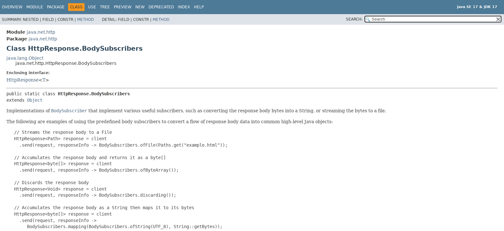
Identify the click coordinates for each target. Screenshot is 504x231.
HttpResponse (22, 79)
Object (34, 100)
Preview (122, 7)
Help (199, 7)
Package (56, 7)
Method (85, 19)
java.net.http (41, 32)
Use (92, 7)
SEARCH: (354, 19)
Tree (105, 7)
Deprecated (161, 7)
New (140, 7)
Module (34, 7)
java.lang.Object (24, 58)
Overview (12, 7)
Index (184, 7)
